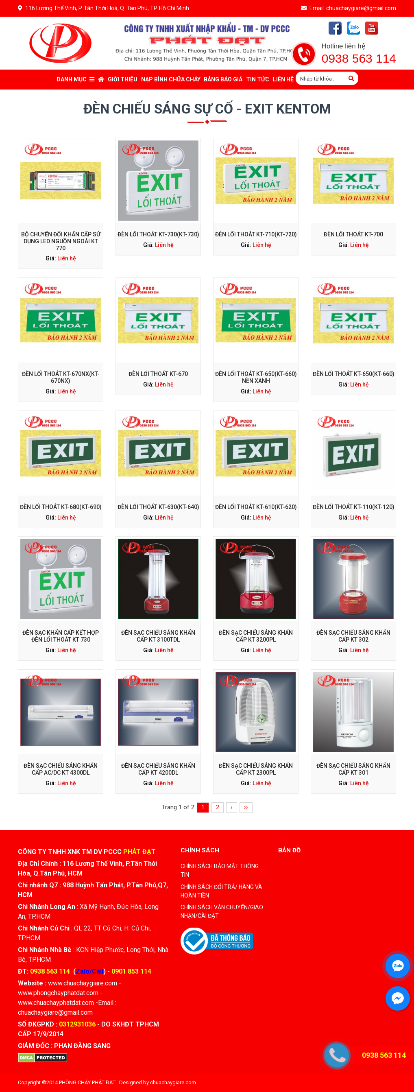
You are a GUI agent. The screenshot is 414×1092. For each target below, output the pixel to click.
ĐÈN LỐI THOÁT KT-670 (158, 374)
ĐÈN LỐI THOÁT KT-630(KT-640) (158, 487)
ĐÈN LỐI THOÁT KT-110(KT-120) (353, 487)
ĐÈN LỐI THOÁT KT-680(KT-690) (61, 487)
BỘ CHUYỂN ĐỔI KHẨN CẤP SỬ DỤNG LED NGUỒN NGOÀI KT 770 (60, 241)
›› (246, 807)
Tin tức (257, 79)
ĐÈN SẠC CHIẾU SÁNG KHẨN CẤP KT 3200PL (255, 617)
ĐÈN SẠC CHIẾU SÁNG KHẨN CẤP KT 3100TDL (158, 617)
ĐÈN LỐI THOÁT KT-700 (353, 234)
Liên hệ (66, 258)
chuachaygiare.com (173, 1082)
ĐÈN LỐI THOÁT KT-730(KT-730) (158, 234)
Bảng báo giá (223, 79)
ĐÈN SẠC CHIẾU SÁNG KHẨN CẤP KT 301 (353, 749)
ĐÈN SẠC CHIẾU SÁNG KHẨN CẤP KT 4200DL (158, 749)
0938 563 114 (359, 58)
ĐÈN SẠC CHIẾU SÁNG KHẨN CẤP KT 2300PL (255, 749)
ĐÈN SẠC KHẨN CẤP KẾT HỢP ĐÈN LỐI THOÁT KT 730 (60, 617)
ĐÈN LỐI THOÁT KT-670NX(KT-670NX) (61, 377)
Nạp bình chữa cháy (170, 79)
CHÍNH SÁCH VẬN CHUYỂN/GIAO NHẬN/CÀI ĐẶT (222, 911)
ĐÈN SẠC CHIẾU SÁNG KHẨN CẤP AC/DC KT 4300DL (60, 749)
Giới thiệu (122, 79)
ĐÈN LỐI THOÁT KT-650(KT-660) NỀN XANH (256, 377)
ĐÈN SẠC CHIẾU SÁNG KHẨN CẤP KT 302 (353, 617)
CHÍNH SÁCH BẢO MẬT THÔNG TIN (220, 870)
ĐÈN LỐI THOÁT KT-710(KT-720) (256, 234)
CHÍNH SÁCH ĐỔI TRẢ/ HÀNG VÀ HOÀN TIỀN (221, 891)
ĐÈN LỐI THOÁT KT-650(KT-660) (353, 374)
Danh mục (75, 79)
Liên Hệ (283, 79)
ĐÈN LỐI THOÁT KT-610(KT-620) (256, 487)
